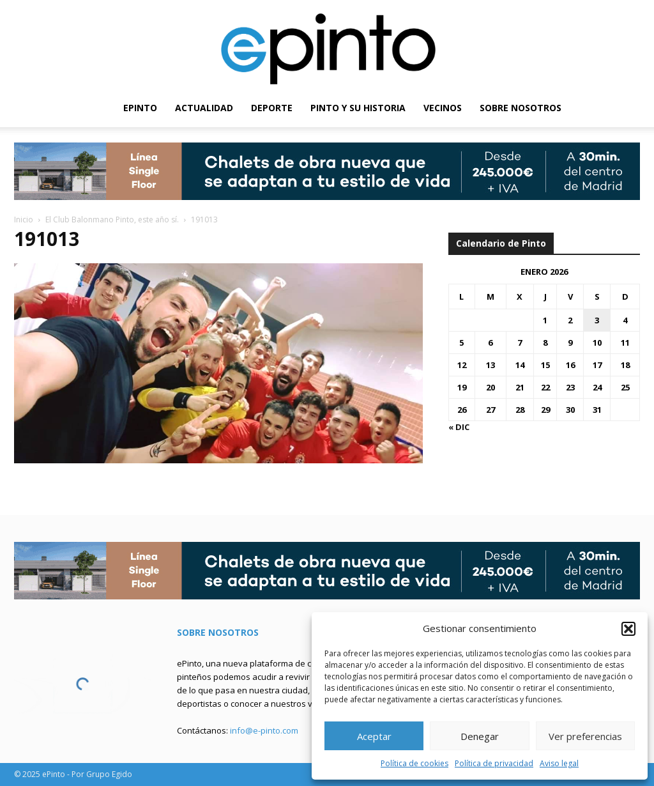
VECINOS (442, 108)
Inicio (23, 219)
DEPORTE (272, 108)
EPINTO (140, 108)
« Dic (458, 427)
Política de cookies (414, 763)
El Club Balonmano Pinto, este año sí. (112, 219)
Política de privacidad (494, 763)
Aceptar (374, 736)
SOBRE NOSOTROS (520, 108)
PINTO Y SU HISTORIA (358, 108)
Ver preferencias (585, 736)
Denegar (479, 736)
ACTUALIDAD (204, 108)
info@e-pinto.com (264, 730)
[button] (628, 628)
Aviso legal (559, 763)
